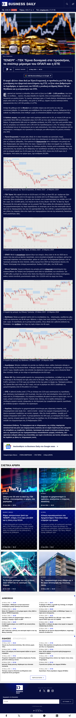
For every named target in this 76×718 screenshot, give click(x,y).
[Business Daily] (19, 689)
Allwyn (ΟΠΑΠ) (48, 455)
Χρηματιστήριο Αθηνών (10, 455)
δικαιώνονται (41, 141)
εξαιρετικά (49, 269)
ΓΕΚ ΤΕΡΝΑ (38, 455)
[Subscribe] (66, 701)
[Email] (31, 701)
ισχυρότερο (20, 255)
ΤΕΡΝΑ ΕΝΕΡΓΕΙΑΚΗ (26, 455)
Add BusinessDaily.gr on (40, 76)
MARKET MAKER (20, 69)
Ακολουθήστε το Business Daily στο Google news (31, 446)
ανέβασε (18, 324)
